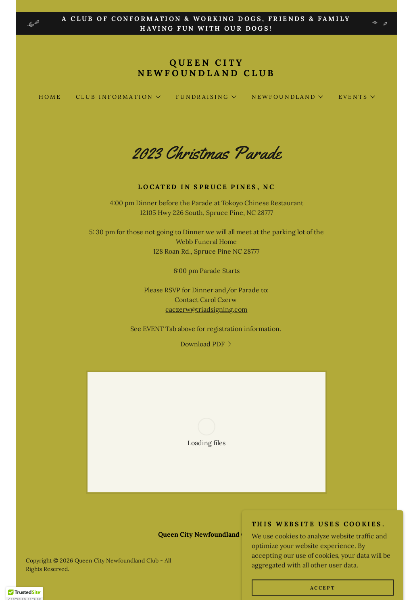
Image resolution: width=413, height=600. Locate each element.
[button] (117, 97)
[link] (206, 74)
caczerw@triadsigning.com (206, 309)
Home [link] (50, 96)
